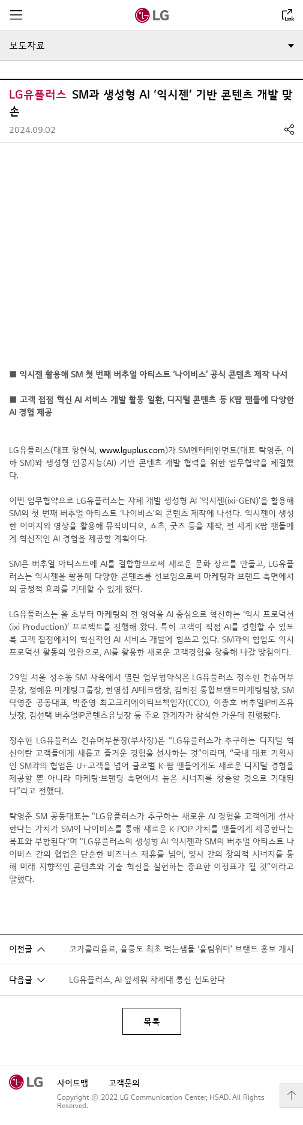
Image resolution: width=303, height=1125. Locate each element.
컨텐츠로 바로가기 (0, 0)
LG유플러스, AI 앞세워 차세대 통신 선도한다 (147, 979)
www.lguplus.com (132, 450)
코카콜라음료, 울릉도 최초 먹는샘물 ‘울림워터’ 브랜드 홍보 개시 (181, 949)
